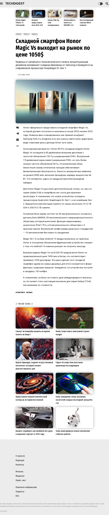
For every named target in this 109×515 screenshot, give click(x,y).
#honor (29, 292)
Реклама (19, 471)
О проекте (20, 456)
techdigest (15, 3)
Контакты (20, 464)
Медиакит (20, 476)
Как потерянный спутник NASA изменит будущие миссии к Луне (86, 25)
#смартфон (20, 292)
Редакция (20, 460)
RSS (17, 496)
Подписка (20, 491)
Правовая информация (26, 487)
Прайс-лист (21, 480)
